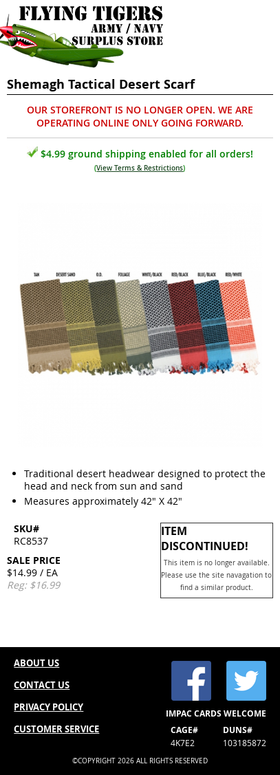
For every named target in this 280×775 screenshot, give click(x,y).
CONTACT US (41, 685)
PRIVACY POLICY (48, 707)
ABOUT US (36, 663)
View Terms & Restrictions (139, 168)
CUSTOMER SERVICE (56, 729)
